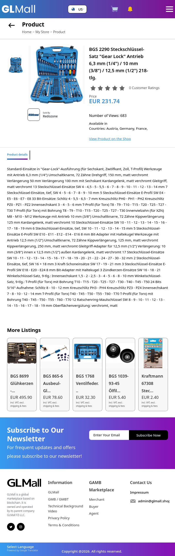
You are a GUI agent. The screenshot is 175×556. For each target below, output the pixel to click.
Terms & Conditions (64, 525)
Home (26, 31)
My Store (42, 31)
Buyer (93, 506)
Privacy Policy (59, 518)
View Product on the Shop (110, 138)
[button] (77, 9)
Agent (94, 513)
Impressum (139, 492)
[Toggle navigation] (169, 9)
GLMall (53, 492)
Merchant (97, 499)
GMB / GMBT (58, 499)
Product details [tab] (17, 154)
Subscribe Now (148, 435)
